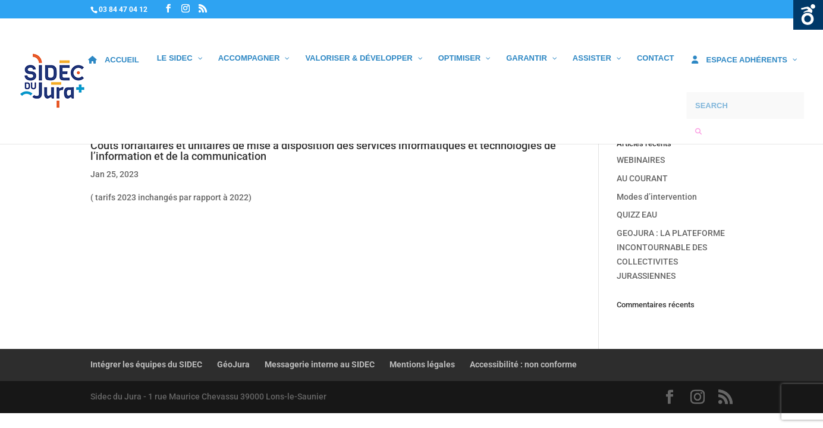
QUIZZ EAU (637, 214)
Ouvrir (808, 15)
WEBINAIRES (641, 160)
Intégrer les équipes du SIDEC (146, 364)
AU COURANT (642, 178)
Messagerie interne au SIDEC (320, 364)
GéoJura (233, 364)
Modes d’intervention (657, 197)
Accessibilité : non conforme (523, 364)
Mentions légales (422, 364)
